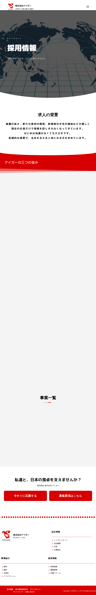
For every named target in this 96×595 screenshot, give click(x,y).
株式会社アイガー (21, 534)
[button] (25, 496)
